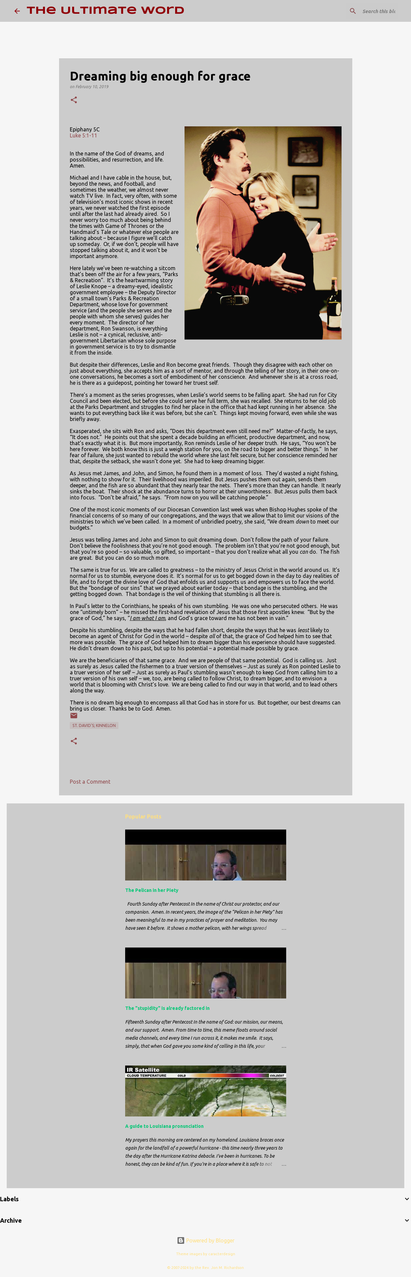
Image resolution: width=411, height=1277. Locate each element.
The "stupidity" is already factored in (167, 1008)
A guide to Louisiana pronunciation (164, 1126)
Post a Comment (90, 782)
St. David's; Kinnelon (94, 725)
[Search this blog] (362, 11)
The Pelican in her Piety (151, 890)
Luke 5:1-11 (83, 135)
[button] (74, 100)
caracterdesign (221, 1254)
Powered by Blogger (206, 1240)
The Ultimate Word (106, 11)
